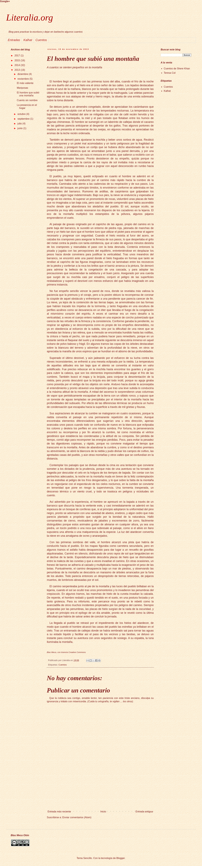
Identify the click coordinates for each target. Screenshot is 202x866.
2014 (18, 65)
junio (20, 128)
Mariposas (22, 88)
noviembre (23, 79)
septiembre (23, 118)
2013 (18, 70)
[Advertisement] (100, 789)
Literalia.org (29, 17)
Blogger (120, 858)
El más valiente (25, 83)
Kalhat (167, 91)
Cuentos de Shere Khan (177, 68)
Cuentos (62, 665)
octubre (21, 114)
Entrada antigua (144, 811)
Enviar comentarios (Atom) (76, 817)
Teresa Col (169, 73)
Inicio (103, 811)
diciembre (23, 74)
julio (19, 123)
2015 (18, 60)
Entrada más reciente (59, 811)
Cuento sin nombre (27, 100)
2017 (18, 55)
